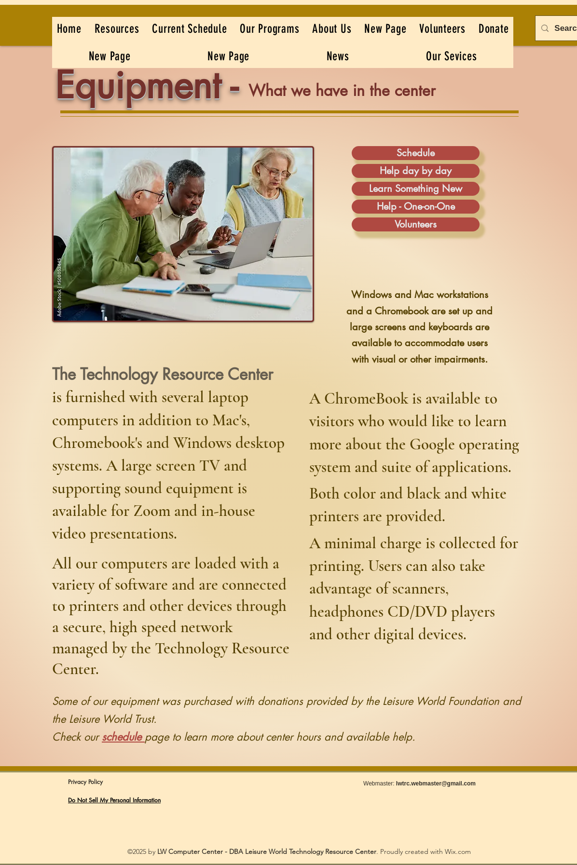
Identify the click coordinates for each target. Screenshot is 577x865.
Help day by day (416, 170)
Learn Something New (415, 188)
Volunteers (416, 224)
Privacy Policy (85, 782)
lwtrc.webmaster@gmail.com (436, 783)
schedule (121, 736)
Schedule (416, 153)
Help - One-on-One (416, 206)
